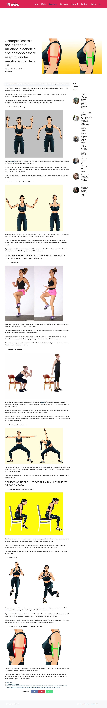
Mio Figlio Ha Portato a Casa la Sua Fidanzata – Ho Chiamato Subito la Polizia (84, 101)
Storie (43, 4)
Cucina (93, 4)
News (36, 4)
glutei (43, 402)
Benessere (53, 4)
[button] (99, 4)
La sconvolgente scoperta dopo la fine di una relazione (85, 177)
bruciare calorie (10, 684)
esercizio (13, 161)
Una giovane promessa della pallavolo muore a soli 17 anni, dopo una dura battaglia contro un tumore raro (33, 687)
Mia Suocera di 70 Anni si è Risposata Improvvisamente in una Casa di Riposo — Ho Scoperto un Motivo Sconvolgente (86, 118)
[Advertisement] (53, 20)
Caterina (7, 69)
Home (7, 84)
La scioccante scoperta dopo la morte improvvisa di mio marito (84, 191)
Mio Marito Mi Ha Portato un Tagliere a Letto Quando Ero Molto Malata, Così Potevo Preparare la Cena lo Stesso (84, 140)
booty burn (8, 610)
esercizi (17, 684)
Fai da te (84, 4)
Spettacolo (64, 4)
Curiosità (74, 4)
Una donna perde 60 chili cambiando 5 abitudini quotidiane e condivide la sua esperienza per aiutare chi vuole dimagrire (37, 685)
